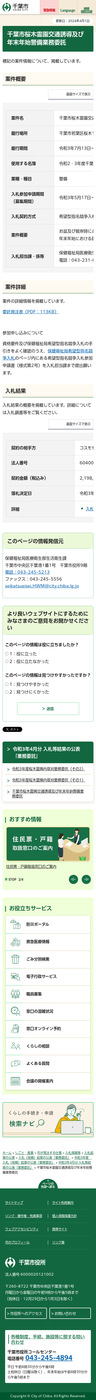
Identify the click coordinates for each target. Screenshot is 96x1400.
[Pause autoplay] (10, 879)
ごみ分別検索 (37, 959)
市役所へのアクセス (26, 1313)
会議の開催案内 (39, 1081)
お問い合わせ (65, 1313)
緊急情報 (49, 10)
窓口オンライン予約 (43, 1028)
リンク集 (58, 1242)
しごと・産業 (24, 1152)
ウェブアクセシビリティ (22, 1229)
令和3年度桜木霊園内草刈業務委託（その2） (48, 769)
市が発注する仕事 (49, 1152)
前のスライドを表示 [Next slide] (86, 879)
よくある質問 (37, 1063)
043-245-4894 (48, 1358)
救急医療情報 (37, 942)
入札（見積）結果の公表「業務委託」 (44, 1157)
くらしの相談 (37, 1046)
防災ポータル (37, 924)
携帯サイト (59, 1229)
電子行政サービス (41, 976)
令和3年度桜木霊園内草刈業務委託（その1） (48, 780)
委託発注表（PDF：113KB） (31, 312)
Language (67, 10)
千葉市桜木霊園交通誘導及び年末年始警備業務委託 (48, 793)
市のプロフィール (17, 1242)
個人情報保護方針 (64, 1215)
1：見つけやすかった (29, 684)
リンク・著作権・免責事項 (23, 1215)
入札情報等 (73, 1152)
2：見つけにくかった (29, 692)
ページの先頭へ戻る (48, 1185)
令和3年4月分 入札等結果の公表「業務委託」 (46, 752)
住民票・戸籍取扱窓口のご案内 (31, 866)
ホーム (7, 1152)
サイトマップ (14, 1202)
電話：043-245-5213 (27, 572)
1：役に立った (23, 654)
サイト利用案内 (62, 1202)
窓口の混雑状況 (39, 1011)
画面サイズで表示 (78, 94)
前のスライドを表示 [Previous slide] (73, 879)
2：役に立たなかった (29, 661)
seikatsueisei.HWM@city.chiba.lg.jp (42, 586)
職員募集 (34, 994)
